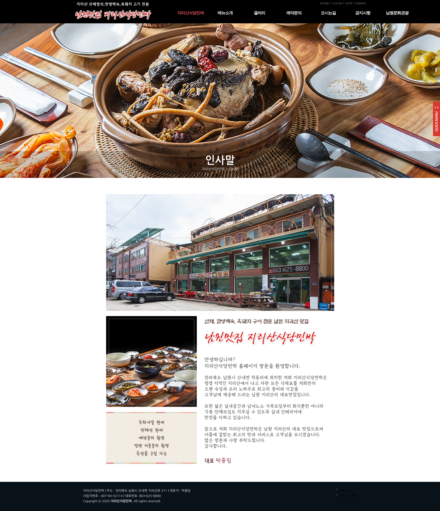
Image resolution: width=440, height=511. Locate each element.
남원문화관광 (397, 13)
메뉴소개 (225, 13)
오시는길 (328, 13)
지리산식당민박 (190, 13)
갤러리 (259, 13)
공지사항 (362, 13)
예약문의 (293, 13)
